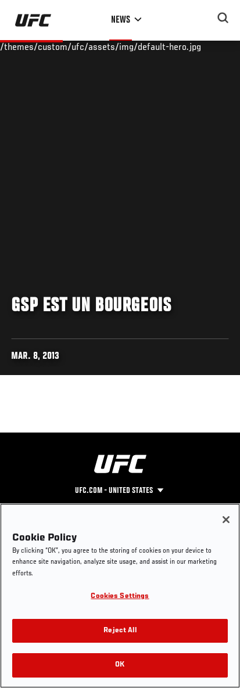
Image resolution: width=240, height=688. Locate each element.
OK (119, 665)
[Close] (226, 519)
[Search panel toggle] (223, 18)
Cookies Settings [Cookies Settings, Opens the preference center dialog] (120, 596)
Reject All (119, 631)
